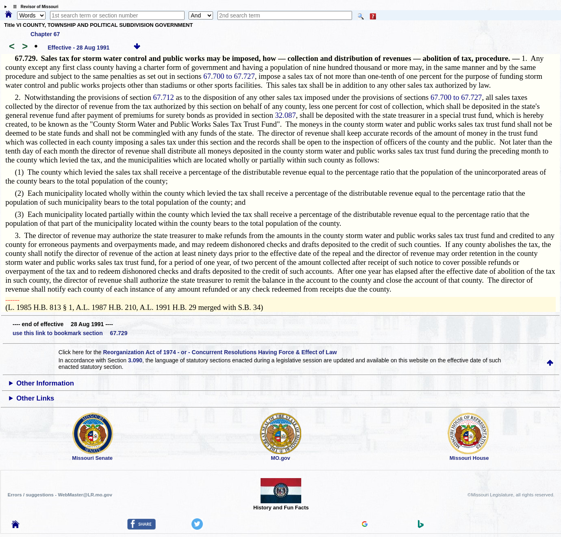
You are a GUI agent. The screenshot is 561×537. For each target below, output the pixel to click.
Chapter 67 (45, 34)
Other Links (35, 398)
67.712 (163, 97)
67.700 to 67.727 (228, 76)
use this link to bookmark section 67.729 (70, 333)
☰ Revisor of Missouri (34, 6)
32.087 (285, 115)
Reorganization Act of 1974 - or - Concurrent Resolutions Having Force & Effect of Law (220, 352)
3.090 (135, 360)
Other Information (45, 383)
